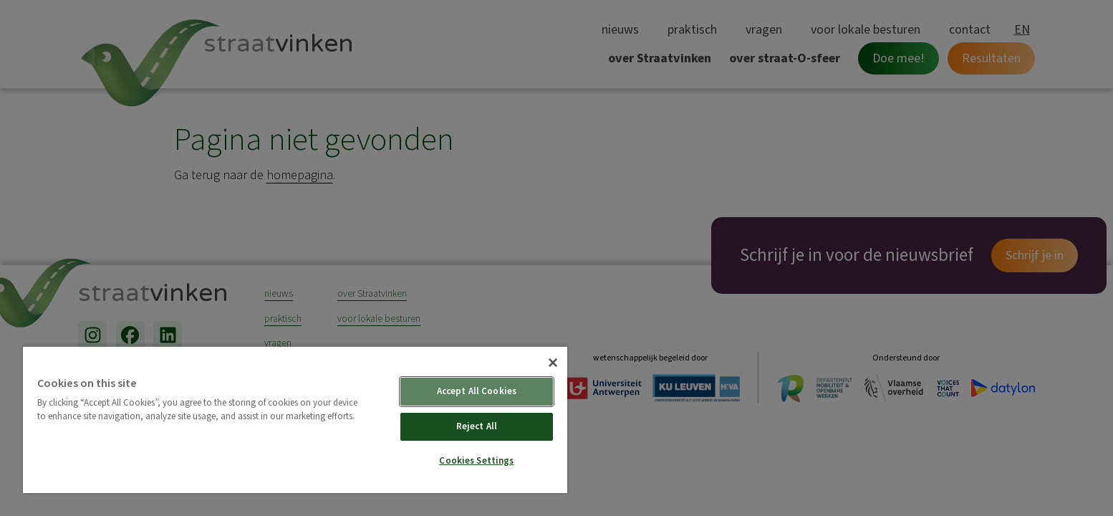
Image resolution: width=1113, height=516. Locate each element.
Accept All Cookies (476, 391)
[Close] (553, 362)
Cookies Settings (476, 460)
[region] (295, 419)
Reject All (476, 426)
